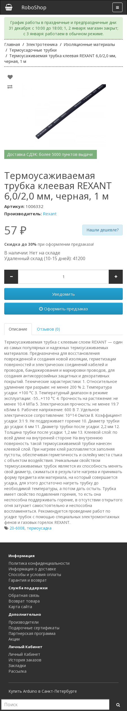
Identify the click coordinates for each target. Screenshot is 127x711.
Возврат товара (24, 601)
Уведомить (63, 294)
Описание (18, 329)
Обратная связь (23, 595)
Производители (23, 622)
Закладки (17, 665)
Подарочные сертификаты (33, 627)
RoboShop (33, 7)
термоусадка (39, 528)
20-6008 (17, 528)
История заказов (24, 660)
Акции (14, 639)
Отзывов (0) (48, 329)
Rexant (50, 213)
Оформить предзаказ (63, 308)
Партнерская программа (31, 633)
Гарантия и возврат (27, 580)
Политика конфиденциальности (39, 563)
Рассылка (17, 671)
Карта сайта (20, 606)
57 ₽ (15, 230)
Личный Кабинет (24, 654)
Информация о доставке (32, 569)
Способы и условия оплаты (34, 574)
